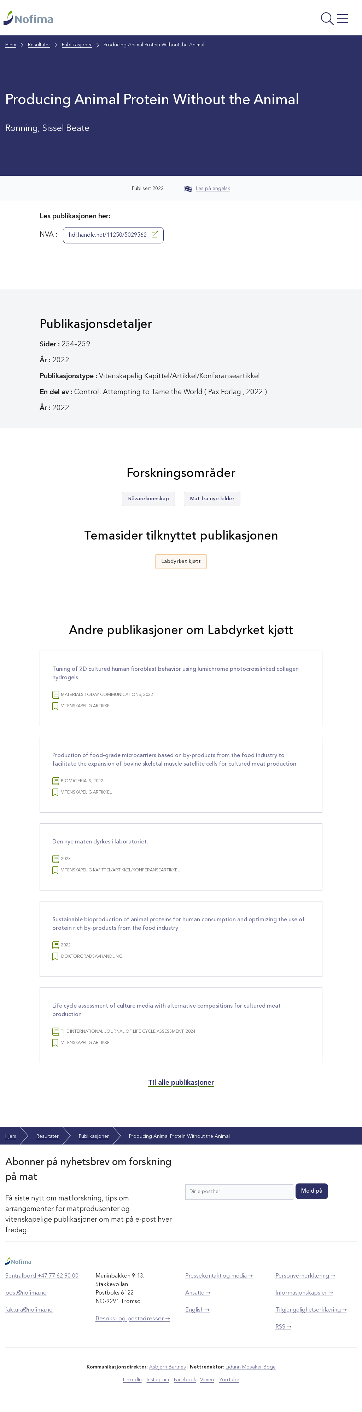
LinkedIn (132, 1379)
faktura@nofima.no (29, 1310)
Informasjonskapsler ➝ (304, 1293)
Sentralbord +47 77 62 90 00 (41, 1276)
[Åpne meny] (292, 19)
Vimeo (207, 1379)
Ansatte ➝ (197, 1293)
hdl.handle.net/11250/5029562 (113, 234)
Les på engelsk (207, 188)
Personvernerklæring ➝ (305, 1276)
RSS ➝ (283, 1327)
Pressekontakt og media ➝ (219, 1276)
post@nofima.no (26, 1293)
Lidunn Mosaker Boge (251, 1367)
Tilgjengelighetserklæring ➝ (311, 1310)
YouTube (229, 1379)
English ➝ (197, 1310)
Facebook (185, 1379)
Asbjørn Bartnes (167, 1367)
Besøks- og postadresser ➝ (132, 1319)
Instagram (158, 1379)
